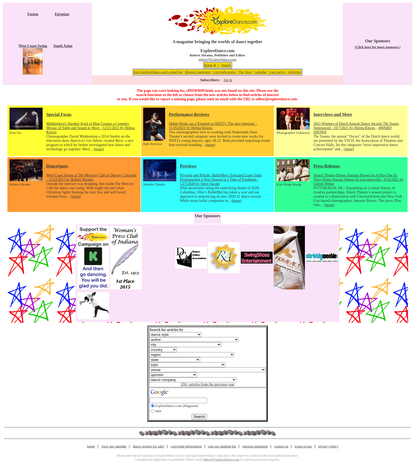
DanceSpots (57, 166)
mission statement (255, 446)
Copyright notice (224, 72)
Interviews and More (332, 114)
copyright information (186, 446)
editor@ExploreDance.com (217, 59)
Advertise (294, 72)
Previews (188, 166)
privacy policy (328, 446)
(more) (99, 149)
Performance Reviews (189, 114)
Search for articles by (166, 330)
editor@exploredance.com (276, 99)
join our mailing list (222, 446)
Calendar (260, 72)
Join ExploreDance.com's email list (158, 72)
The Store (245, 72)
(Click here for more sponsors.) (377, 47)
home (91, 446)
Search (226, 65)
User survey (277, 72)
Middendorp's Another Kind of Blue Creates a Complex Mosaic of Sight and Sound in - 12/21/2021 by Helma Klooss (90, 128)
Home (208, 65)
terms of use (303, 446)
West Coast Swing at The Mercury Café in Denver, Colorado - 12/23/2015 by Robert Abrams (91, 177)
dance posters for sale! (148, 446)
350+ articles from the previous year (207, 384)
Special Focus (58, 114)
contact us (281, 446)
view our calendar (114, 446)
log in (228, 80)
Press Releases (326, 166)
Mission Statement (197, 72)
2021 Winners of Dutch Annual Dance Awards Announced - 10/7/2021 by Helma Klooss (356, 126)
